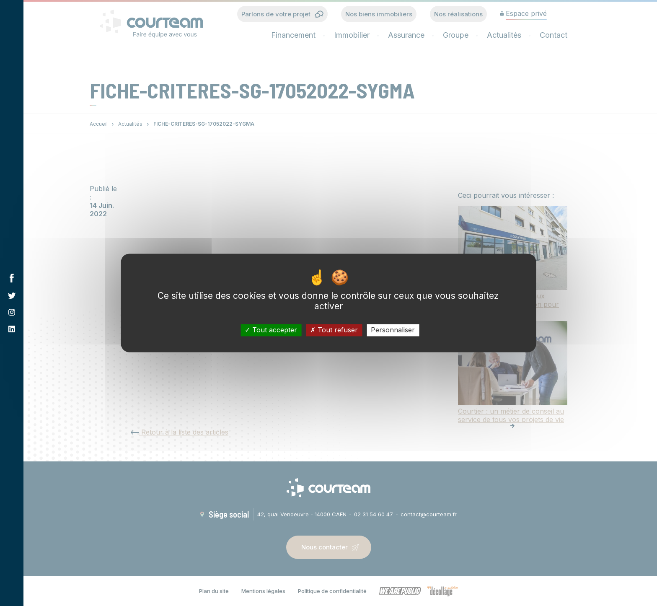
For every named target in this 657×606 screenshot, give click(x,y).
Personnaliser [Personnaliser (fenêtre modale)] (393, 330)
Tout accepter (271, 330)
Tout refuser (334, 330)
